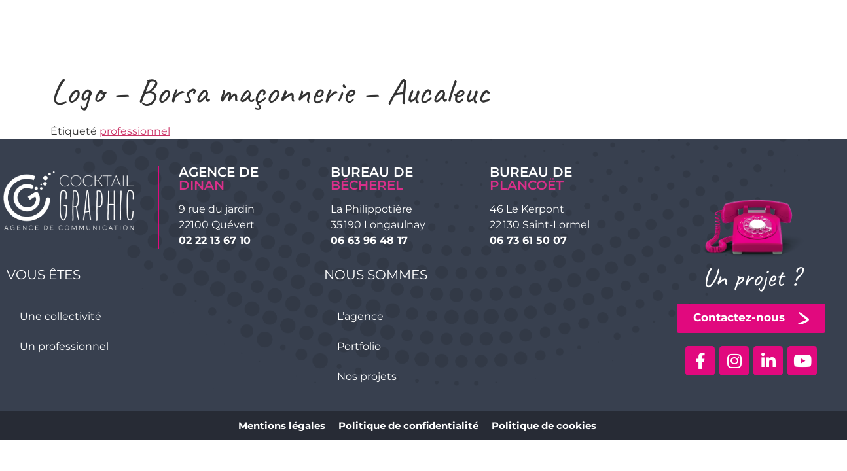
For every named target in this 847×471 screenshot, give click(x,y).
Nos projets (367, 376)
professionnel (134, 131)
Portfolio (359, 346)
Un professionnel (64, 346)
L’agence (360, 316)
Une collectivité (60, 316)
